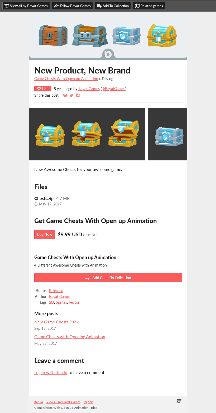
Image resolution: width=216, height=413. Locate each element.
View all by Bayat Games (63, 402)
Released (56, 291)
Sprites (61, 302)
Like (42, 88)
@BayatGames (113, 89)
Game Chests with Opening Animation (69, 336)
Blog (94, 408)
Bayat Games (89, 89)
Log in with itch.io (50, 372)
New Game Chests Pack (56, 321)
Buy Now (44, 234)
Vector (74, 302)
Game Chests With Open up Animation (66, 79)
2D (51, 302)
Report (88, 402)
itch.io (38, 402)
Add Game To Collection (108, 278)
